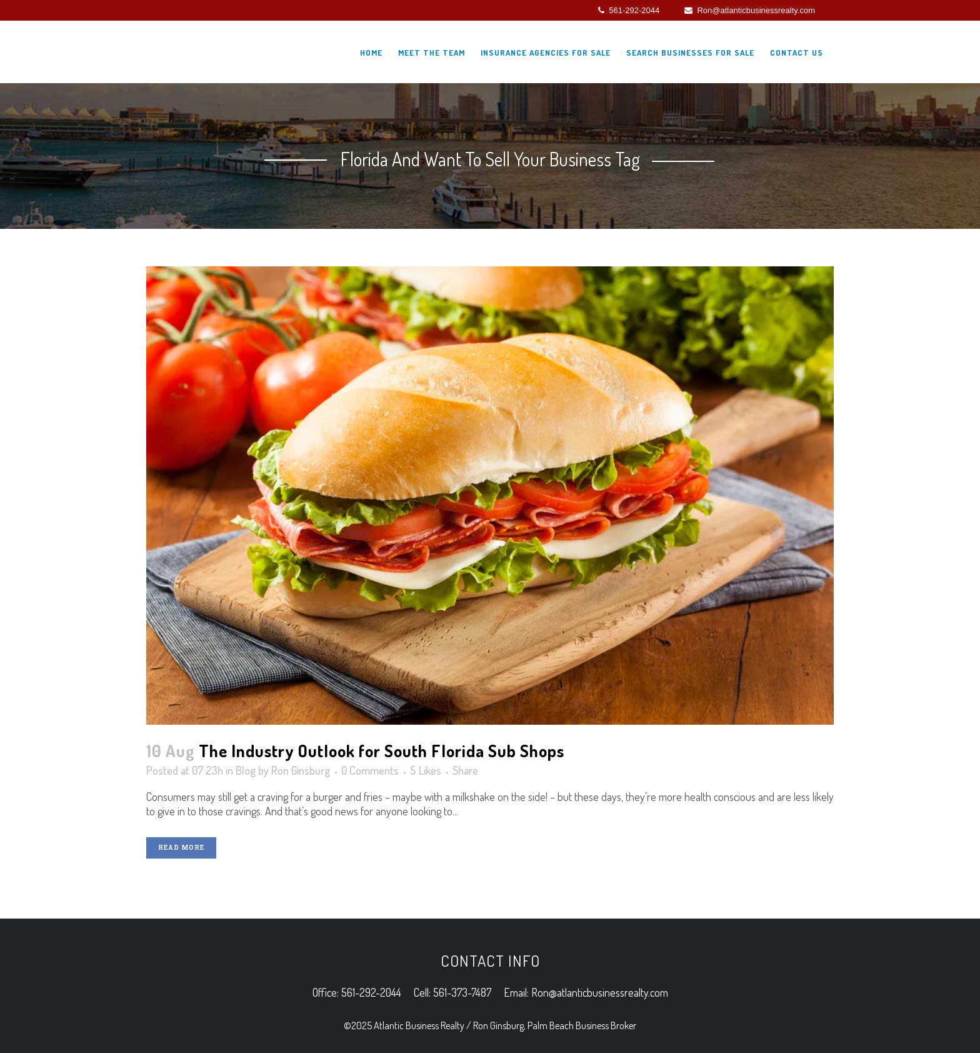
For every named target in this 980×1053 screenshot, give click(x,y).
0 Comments (370, 770)
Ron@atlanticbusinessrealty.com (749, 10)
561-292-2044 (628, 10)
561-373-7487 (462, 992)
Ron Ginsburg (300, 770)
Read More (181, 848)
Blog (246, 770)
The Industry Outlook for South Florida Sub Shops (381, 750)
